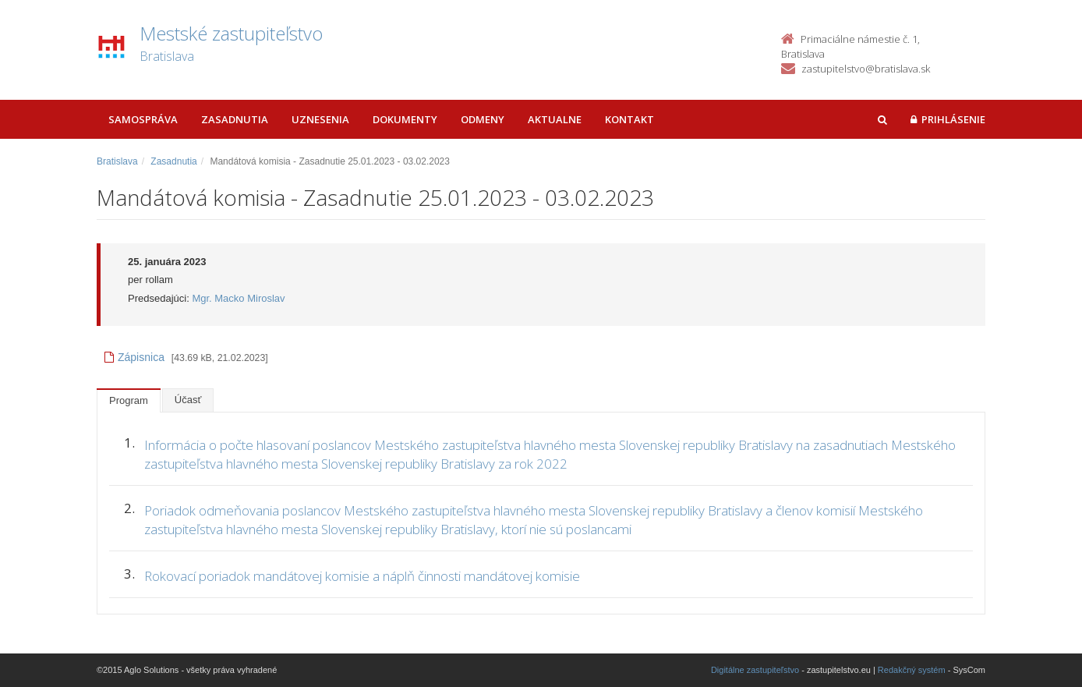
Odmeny (482, 119)
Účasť (188, 399)
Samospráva (143, 119)
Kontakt (629, 119)
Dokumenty (405, 119)
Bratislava (117, 161)
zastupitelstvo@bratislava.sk (865, 69)
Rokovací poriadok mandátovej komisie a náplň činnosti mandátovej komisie (362, 576)
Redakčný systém (912, 670)
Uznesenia (320, 119)
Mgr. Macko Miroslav (238, 298)
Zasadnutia (234, 119)
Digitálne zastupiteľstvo (755, 670)
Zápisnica (134, 357)
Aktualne (555, 119)
